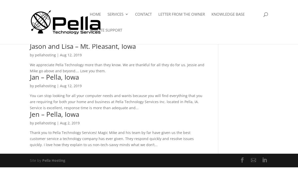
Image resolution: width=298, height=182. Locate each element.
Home (95, 14)
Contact (143, 14)
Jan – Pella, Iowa (54, 77)
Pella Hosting (53, 160)
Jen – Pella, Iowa (54, 114)
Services (115, 14)
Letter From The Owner (181, 14)
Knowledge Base (228, 14)
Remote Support (106, 30)
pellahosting (45, 55)
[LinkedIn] (264, 160)
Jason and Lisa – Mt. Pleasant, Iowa (83, 46)
